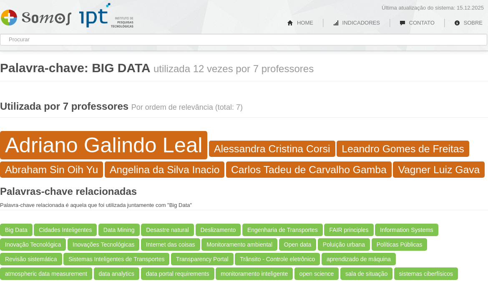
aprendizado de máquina (359, 259)
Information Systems (406, 230)
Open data (297, 244)
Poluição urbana (344, 244)
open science (316, 273)
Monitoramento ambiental (239, 244)
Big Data (16, 230)
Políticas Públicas (400, 244)
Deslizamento (218, 230)
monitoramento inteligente (254, 273)
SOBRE (468, 23)
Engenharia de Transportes (282, 230)
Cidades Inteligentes (65, 230)
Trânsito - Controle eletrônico (277, 259)
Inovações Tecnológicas (103, 244)
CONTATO (417, 23)
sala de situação (366, 273)
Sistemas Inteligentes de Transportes (116, 259)
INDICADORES (356, 23)
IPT (106, 15)
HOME (300, 23)
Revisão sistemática (31, 259)
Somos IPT (36, 16)
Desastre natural (167, 230)
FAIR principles (348, 230)
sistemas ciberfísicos (426, 273)
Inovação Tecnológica (33, 244)
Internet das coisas (170, 244)
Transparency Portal (202, 259)
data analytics (117, 273)
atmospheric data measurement (46, 273)
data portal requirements (177, 273)
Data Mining (119, 230)
